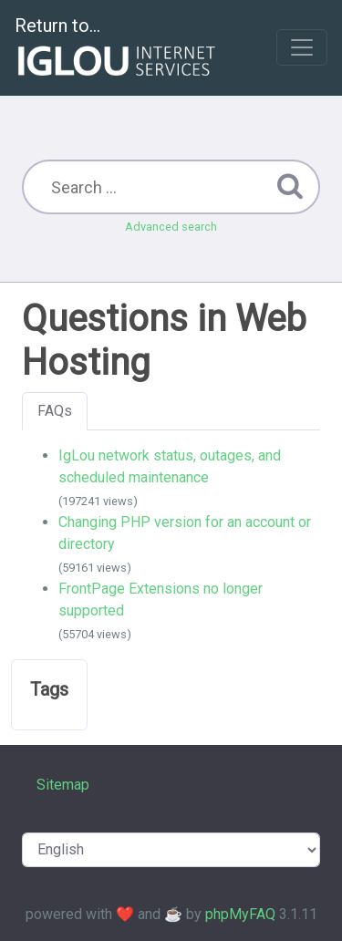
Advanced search (171, 226)
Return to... (117, 49)
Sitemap (62, 784)
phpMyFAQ (240, 914)
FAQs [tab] (54, 410)
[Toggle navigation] (301, 47)
